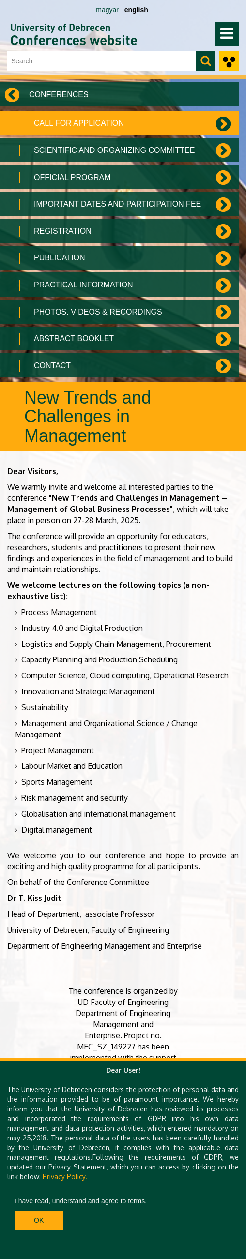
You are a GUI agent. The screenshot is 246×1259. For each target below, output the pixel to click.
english (136, 10)
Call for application (79, 123)
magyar (107, 10)
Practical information (83, 285)
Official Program (72, 177)
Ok (39, 1220)
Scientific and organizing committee (114, 150)
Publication (59, 258)
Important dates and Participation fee (117, 204)
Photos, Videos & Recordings (98, 312)
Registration (63, 231)
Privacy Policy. (65, 1176)
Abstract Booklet (74, 338)
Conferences (59, 94)
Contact (52, 365)
